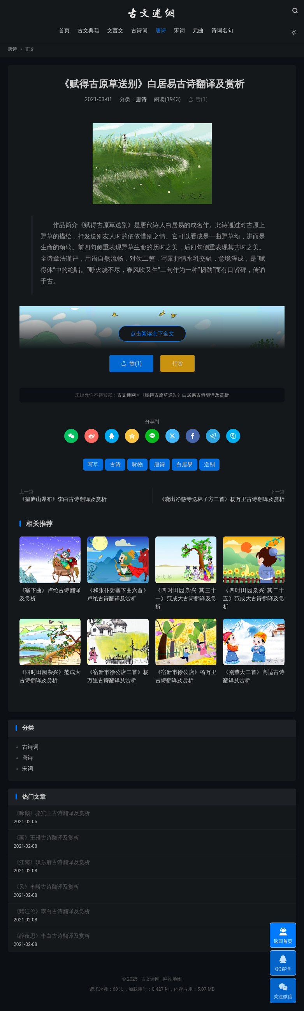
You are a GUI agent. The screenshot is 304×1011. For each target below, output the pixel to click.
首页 (63, 31)
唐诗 (160, 31)
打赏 (177, 366)
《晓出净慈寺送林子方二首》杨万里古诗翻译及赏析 (222, 502)
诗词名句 (222, 31)
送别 (209, 467)
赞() (198, 102)
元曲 (197, 31)
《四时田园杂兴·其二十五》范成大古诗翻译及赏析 (253, 601)
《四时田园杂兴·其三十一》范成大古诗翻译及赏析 (185, 601)
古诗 (115, 467)
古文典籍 (88, 31)
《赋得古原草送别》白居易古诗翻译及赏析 (152, 87)
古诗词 (139, 31)
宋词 (179, 31)
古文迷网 (152, 14)
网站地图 (172, 982)
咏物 (137, 467)
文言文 (115, 31)
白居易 (184, 467)
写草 (93, 467)
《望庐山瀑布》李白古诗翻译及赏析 (63, 502)
